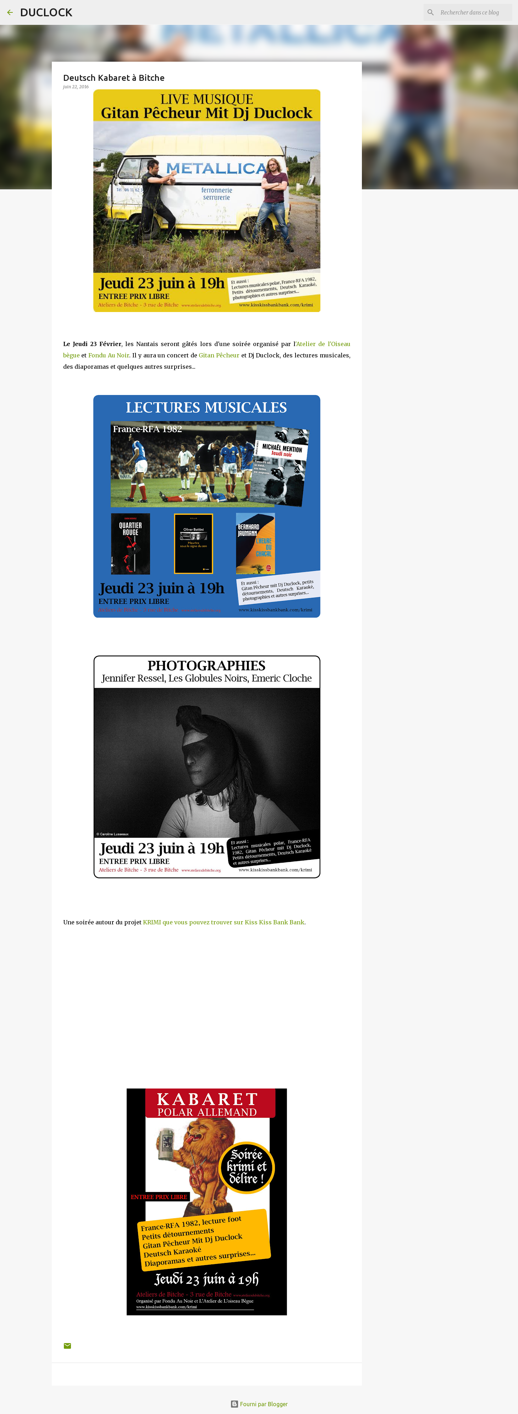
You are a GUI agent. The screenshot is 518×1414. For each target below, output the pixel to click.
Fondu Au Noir (108, 355)
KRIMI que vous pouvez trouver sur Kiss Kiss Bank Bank (223, 922)
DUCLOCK (46, 12)
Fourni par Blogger (259, 1404)
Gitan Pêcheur (219, 355)
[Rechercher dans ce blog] (475, 12)
